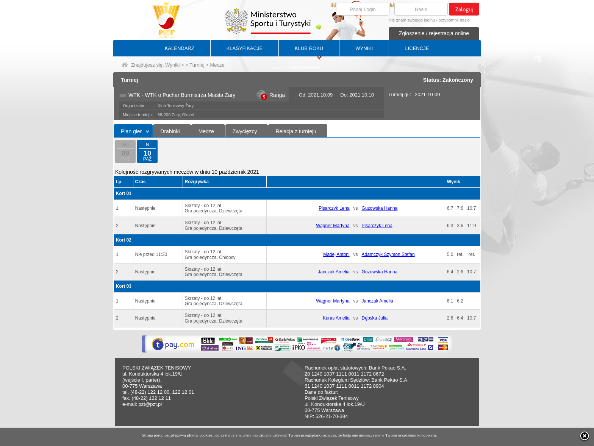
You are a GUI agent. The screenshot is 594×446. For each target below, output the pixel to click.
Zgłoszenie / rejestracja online (434, 33)
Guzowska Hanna (380, 208)
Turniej (196, 65)
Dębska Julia (375, 318)
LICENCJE (417, 48)
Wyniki (172, 65)
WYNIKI (364, 48)
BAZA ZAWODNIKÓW (297, 67)
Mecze (206, 131)
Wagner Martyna (332, 225)
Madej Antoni (336, 254)
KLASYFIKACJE (245, 48)
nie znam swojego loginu (412, 20)
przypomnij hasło (454, 20)
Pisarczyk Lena (334, 208)
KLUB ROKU (309, 48)
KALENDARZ (179, 48)
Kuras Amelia (336, 318)
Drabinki (170, 131)
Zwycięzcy (245, 131)
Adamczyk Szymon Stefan (388, 254)
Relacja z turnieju (295, 131)
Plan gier (131, 131)
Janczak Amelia (333, 271)
